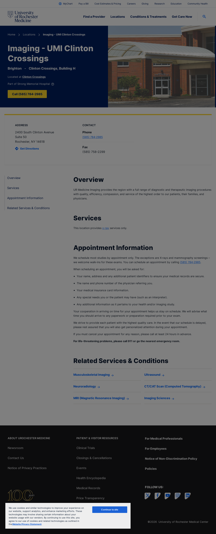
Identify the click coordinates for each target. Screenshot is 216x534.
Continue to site (109, 509)
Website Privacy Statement (26, 524)
